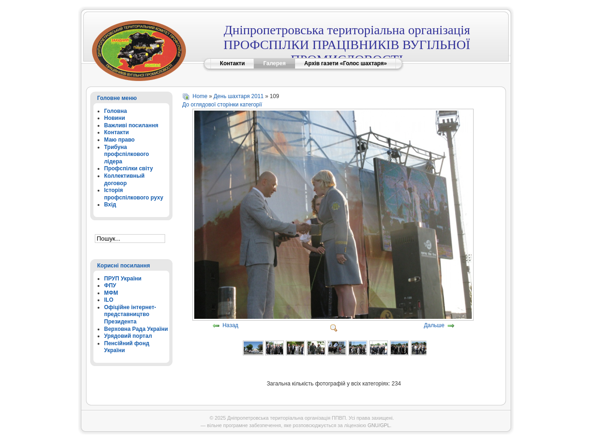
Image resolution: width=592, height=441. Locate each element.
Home (199, 96)
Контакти (232, 63)
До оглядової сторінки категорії (222, 104)
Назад (230, 326)
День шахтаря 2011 (239, 96)
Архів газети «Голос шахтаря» (345, 63)
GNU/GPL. (380, 425)
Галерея (274, 63)
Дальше (434, 326)
